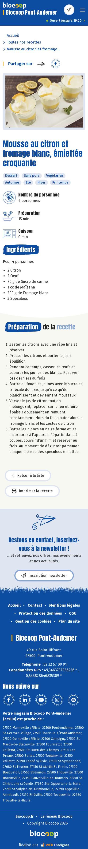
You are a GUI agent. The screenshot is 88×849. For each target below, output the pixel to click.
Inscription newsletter (44, 575)
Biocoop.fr (24, 816)
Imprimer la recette (32, 491)
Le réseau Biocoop (57, 816)
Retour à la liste (28, 475)
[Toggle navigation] (82, 11)
